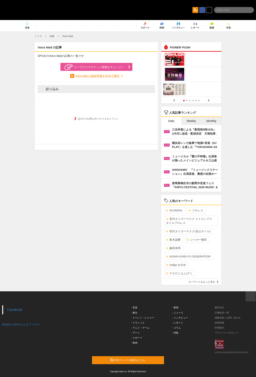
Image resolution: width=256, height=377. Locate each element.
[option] (191, 75)
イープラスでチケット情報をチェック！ (94, 67)
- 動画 (175, 307)
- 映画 (134, 342)
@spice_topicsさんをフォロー (21, 324)
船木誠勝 (173, 239)
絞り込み (49, 89)
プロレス (196, 210)
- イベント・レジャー (142, 317)
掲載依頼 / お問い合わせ (228, 317)
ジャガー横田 (197, 239)
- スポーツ (136, 337)
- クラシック (138, 322)
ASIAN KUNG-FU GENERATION (188, 256)
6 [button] (199, 100)
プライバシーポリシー (227, 332)
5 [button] (196, 100)
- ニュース (177, 312)
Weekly (191, 121)
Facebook (15, 310)
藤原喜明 (173, 248)
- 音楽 (134, 307)
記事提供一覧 (222, 312)
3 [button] (190, 100)
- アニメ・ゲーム (140, 327)
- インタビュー (180, 317)
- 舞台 (134, 312)
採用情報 (219, 322)
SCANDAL (174, 210)
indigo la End (176, 264)
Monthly (211, 121)
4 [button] (193, 100)
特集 (52, 36)
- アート (135, 332)
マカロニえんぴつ (179, 273)
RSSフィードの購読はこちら (135, 360)
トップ (38, 36)
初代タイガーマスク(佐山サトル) (188, 231)
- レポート (177, 322)
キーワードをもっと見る (203, 281)
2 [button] (187, 100)
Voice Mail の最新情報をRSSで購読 (97, 75)
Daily (171, 121)
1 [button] (184, 100)
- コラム (176, 327)
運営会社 (219, 307)
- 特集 (175, 332)
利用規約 (219, 327)
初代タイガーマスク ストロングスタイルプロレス (189, 220)
